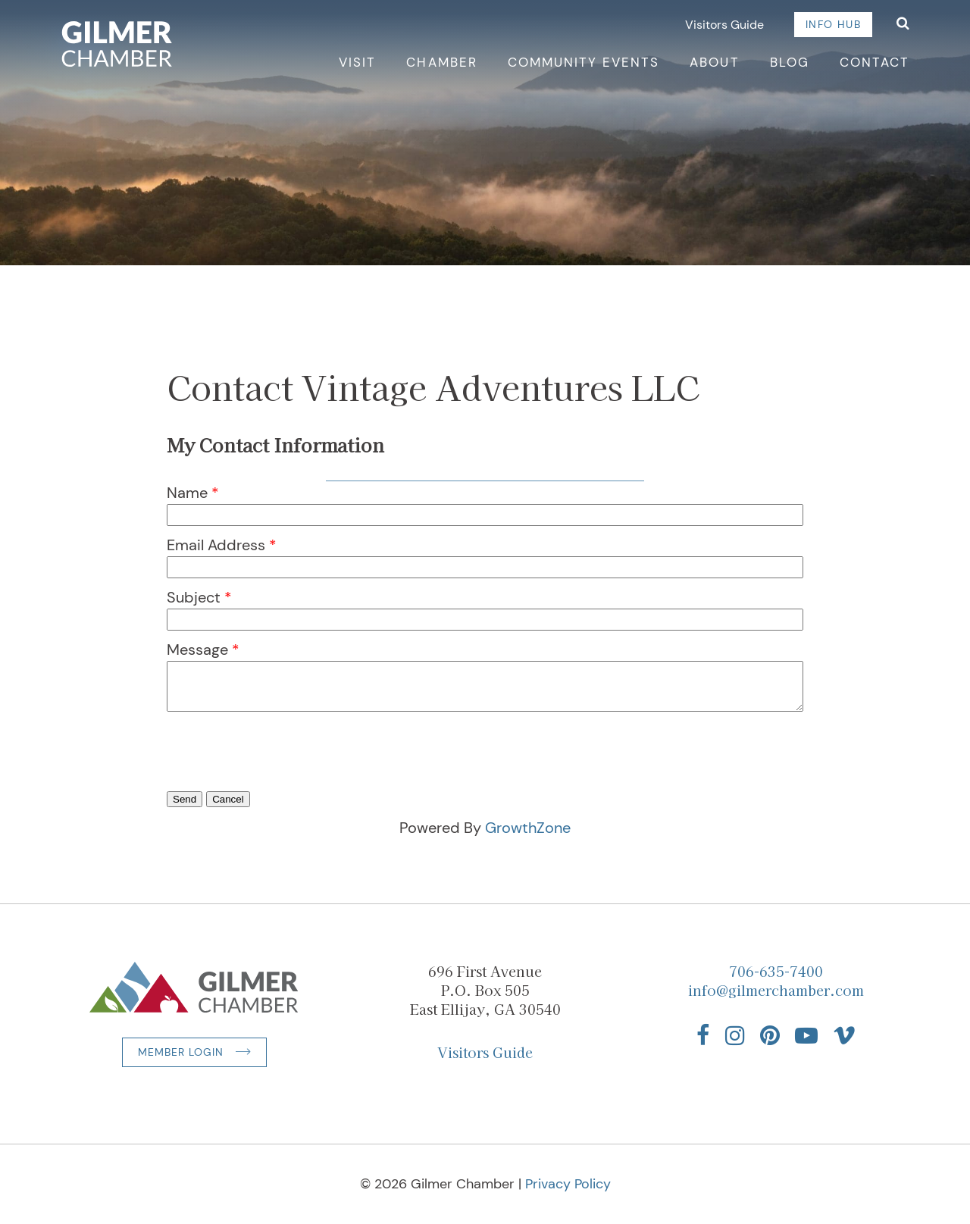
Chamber (441, 62)
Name (187, 492)
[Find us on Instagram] (735, 1035)
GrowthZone (528, 827)
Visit (357, 62)
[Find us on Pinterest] (770, 1035)
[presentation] (282, 773)
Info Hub (833, 24)
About (714, 62)
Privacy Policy (568, 1184)
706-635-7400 (776, 971)
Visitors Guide (724, 25)
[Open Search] (902, 24)
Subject (194, 597)
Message (197, 649)
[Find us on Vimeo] (844, 1035)
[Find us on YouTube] (806, 1035)
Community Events (584, 62)
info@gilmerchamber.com (776, 990)
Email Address (216, 545)
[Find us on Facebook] (703, 1035)
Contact (874, 62)
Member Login (181, 1052)
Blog (789, 62)
